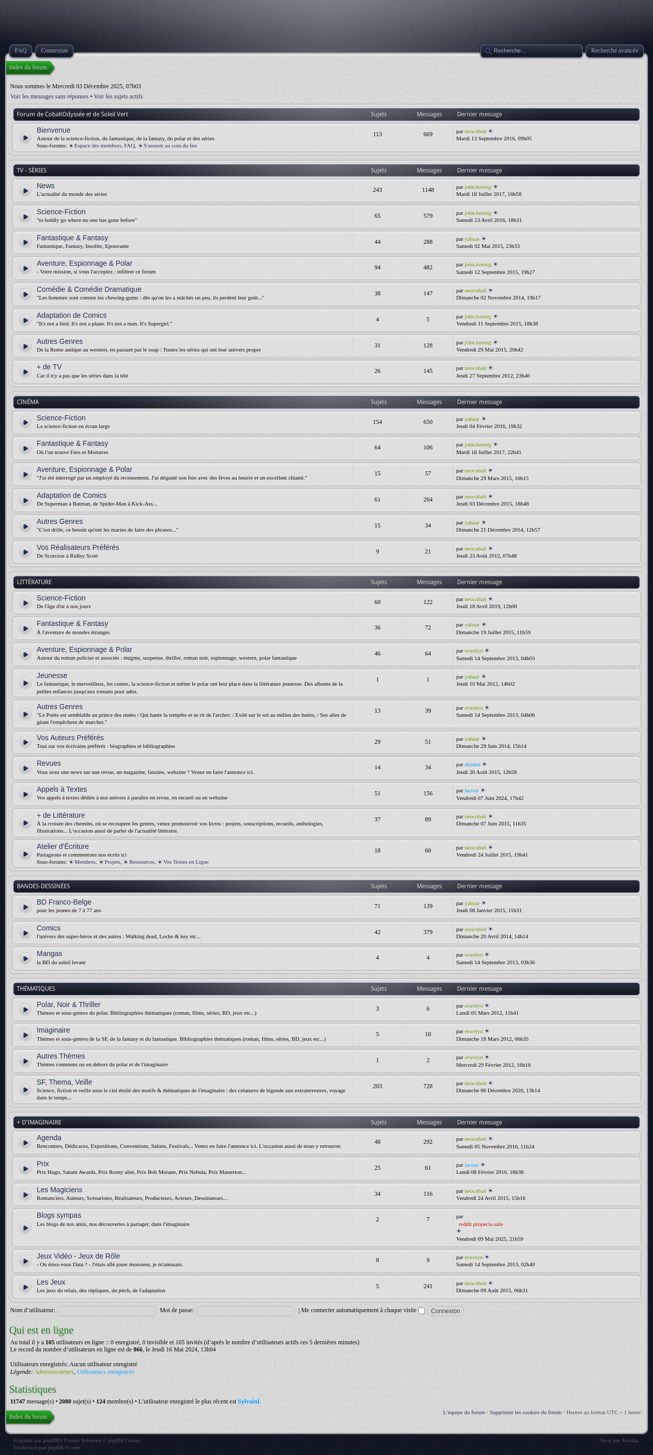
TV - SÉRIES (31, 170)
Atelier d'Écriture (63, 846)
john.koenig (478, 187)
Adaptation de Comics (72, 315)
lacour (472, 790)
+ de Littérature (61, 815)
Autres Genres (60, 341)
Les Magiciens (60, 1190)
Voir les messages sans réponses (49, 96)
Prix (43, 1164)
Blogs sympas (59, 1215)
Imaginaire (53, 1030)
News (46, 186)
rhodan (473, 764)
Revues (49, 763)
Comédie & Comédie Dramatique (89, 289)
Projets (112, 862)
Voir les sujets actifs (118, 96)
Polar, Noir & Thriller (69, 1004)
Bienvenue (53, 130)
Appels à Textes (62, 789)
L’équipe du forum (464, 1412)
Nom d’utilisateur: (32, 1310)
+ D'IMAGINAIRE (39, 1122)
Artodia (630, 1440)
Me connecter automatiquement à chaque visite (362, 1310)
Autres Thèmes (61, 1056)
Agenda (49, 1138)
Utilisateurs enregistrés (106, 1371)
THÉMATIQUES (36, 988)
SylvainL (249, 1401)
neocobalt (476, 131)
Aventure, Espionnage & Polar (84, 263)
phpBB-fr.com (63, 1447)
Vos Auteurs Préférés (70, 738)
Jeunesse (52, 675)
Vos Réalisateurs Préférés (78, 547)
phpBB (51, 1440)
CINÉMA (28, 402)
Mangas (49, 953)
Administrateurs (53, 1371)
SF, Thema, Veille (64, 1082)
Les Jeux (51, 1282)
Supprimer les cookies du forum (526, 1412)
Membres (85, 862)
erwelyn (474, 650)
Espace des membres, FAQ (104, 145)
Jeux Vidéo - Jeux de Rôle (78, 1256)
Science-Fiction (61, 212)
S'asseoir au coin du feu (170, 145)
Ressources (142, 862)
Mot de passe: (177, 1310)
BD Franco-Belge (64, 902)
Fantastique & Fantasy (72, 238)
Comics (49, 928)
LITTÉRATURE (34, 582)
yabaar (472, 239)
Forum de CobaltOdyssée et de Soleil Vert (72, 114)
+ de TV (49, 367)
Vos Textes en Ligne (186, 862)
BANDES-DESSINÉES (43, 886)
